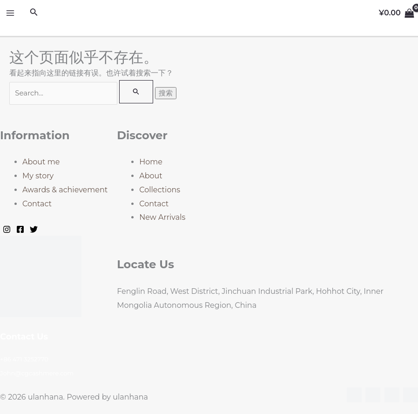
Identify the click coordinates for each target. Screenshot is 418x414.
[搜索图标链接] (34, 13)
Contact (37, 203)
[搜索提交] (136, 91)
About (150, 175)
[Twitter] (34, 229)
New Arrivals (162, 217)
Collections (159, 189)
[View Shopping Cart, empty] (396, 13)
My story (38, 175)
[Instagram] (7, 229)
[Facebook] (20, 229)
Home (150, 161)
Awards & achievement (65, 189)
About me (41, 161)
